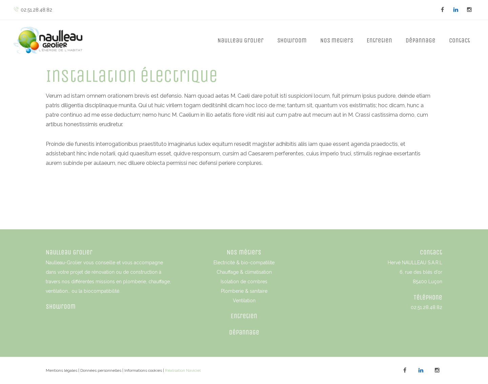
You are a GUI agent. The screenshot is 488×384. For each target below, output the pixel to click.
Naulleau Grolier (241, 40)
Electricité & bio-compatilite (244, 262)
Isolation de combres (244, 281)
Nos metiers (336, 40)
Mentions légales (61, 370)
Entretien (379, 40)
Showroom (292, 40)
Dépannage (420, 40)
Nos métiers (244, 252)
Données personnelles (100, 370)
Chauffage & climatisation (244, 272)
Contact (459, 40)
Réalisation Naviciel (183, 370)
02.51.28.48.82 (33, 10)
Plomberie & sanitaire (244, 291)
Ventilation (244, 300)
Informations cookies (143, 370)
